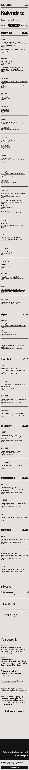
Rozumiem (14, 767)
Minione (24, 25)
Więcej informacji (19, 764)
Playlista (4, 645)
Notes (3, 669)
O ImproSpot (21, 755)
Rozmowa (4, 679)
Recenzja (4, 657)
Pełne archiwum (14, 711)
